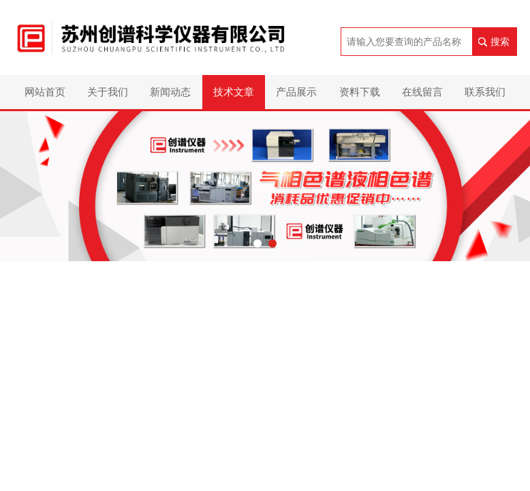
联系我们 (485, 92)
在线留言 (422, 92)
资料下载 (359, 92)
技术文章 (233, 92)
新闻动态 (170, 92)
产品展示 (296, 92)
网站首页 (45, 92)
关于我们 (107, 92)
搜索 (500, 41)
